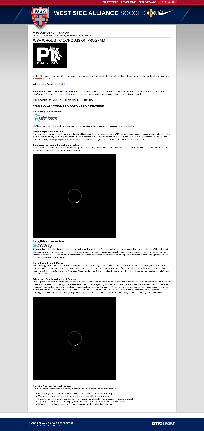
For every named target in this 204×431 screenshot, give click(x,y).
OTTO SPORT (37, 425)
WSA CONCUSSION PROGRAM (51, 32)
